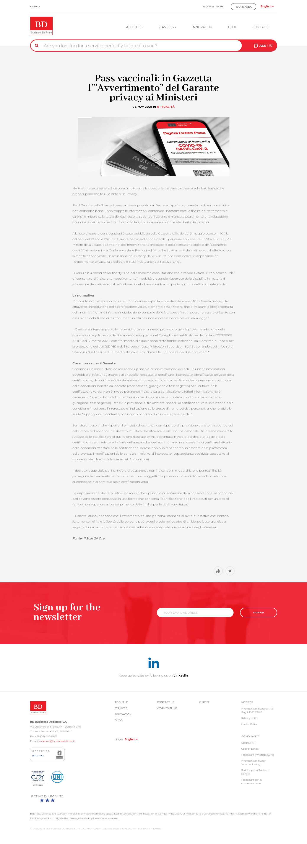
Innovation (202, 27)
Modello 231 (248, 742)
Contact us (165, 702)
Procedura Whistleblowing (257, 754)
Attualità (166, 106)
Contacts (261, 27)
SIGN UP (258, 612)
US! (266, 46)
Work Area (244, 6)
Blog (232, 27)
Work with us (213, 6)
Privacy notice (249, 718)
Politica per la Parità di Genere (255, 772)
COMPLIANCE (250, 736)
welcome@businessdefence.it (57, 741)
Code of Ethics (250, 748)
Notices (247, 702)
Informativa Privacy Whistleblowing (253, 762)
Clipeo (35, 6)
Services (167, 27)
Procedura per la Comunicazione (251, 781)
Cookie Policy (249, 724)
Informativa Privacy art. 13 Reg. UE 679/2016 (257, 710)
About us (134, 27)
